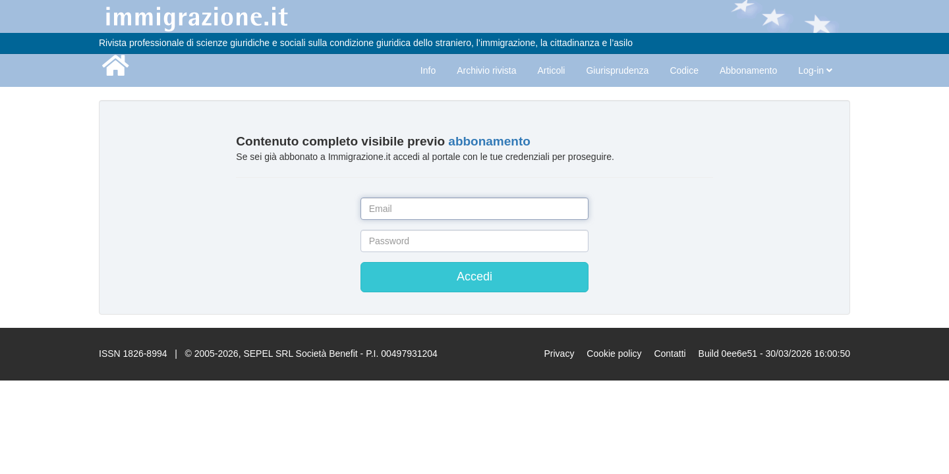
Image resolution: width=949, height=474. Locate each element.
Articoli (551, 70)
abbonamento (489, 141)
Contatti (669, 353)
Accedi (474, 276)
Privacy (559, 353)
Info (428, 70)
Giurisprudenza (617, 70)
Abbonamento (748, 70)
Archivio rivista (486, 70)
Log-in (815, 70)
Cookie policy (614, 353)
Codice (684, 70)
